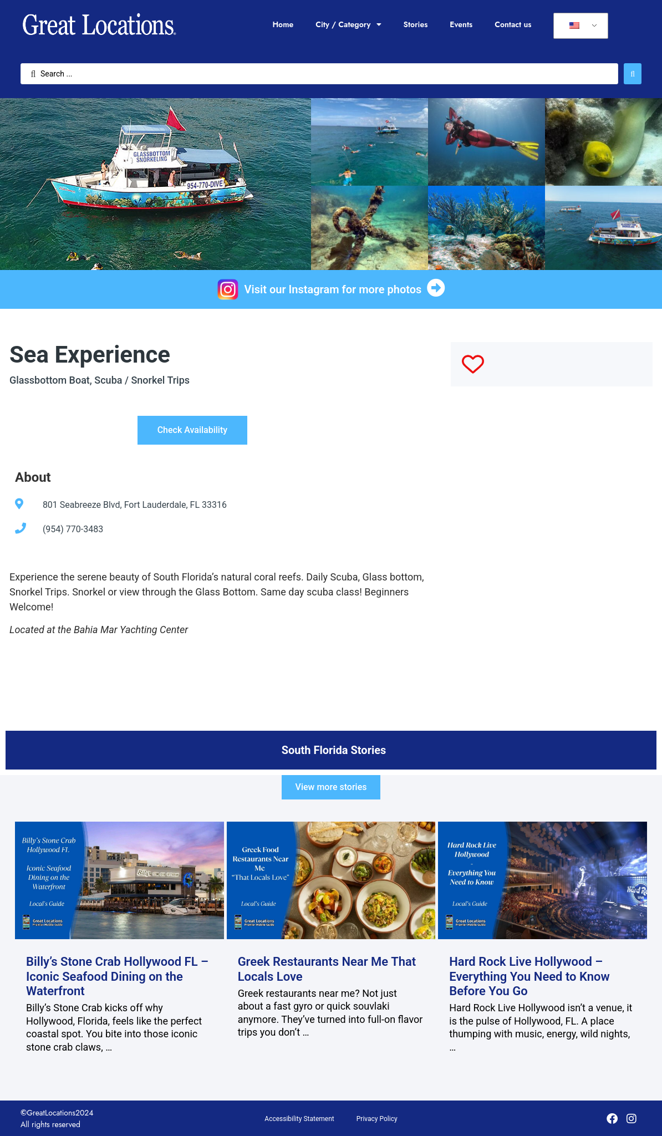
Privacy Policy (377, 1119)
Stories (416, 24)
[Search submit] (632, 73)
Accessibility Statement (299, 1119)
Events (461, 24)
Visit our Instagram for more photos (333, 289)
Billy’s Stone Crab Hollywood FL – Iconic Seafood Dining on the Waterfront (117, 976)
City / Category (348, 24)
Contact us (513, 24)
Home (282, 24)
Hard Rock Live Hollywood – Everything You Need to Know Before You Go (529, 976)
